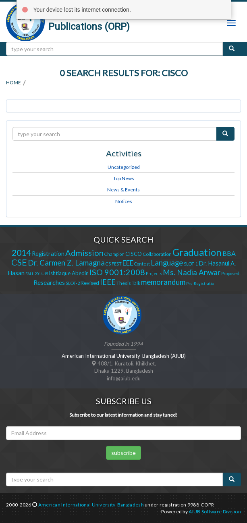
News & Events (123, 190)
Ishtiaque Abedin (69, 273)
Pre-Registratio (200, 283)
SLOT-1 (191, 263)
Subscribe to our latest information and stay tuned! (123, 415)
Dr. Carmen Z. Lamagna (66, 262)
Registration (48, 253)
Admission (84, 252)
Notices (123, 201)
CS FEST (114, 263)
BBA (229, 253)
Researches (49, 282)
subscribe (123, 452)
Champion (114, 254)
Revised (90, 283)
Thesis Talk (128, 283)
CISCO (133, 254)
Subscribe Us (124, 400)
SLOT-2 (73, 283)
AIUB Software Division (215, 511)
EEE (127, 263)
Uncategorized (124, 167)
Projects (154, 273)
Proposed (230, 273)
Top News (123, 178)
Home (13, 82)
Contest (142, 263)
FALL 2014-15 (36, 274)
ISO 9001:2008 (117, 272)
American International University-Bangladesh (91, 505)
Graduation (197, 252)
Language (167, 262)
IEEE (108, 282)
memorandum (163, 282)
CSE (19, 262)
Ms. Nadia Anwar (191, 272)
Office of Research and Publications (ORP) (97, 21)
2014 (21, 252)
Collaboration (157, 254)
